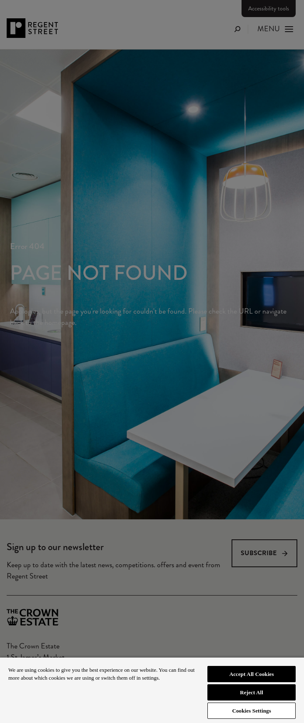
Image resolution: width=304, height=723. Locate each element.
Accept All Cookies (251, 674)
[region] (152, 690)
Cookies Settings (251, 711)
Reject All (251, 692)
